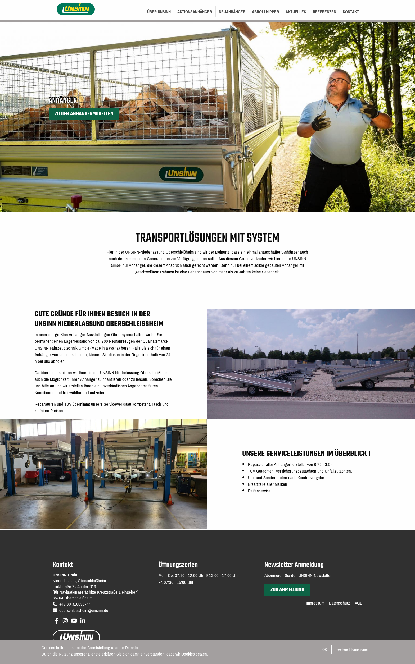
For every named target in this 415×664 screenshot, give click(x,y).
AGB (358, 603)
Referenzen (324, 12)
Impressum (315, 603)
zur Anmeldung (287, 590)
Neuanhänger (232, 12)
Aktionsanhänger (194, 12)
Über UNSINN (159, 12)
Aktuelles (296, 12)
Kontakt (351, 12)
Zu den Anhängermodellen (84, 114)
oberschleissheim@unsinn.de (83, 610)
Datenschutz (339, 603)
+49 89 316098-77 (74, 604)
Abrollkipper (265, 12)
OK (324, 649)
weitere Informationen (353, 649)
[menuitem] (159, 11)
